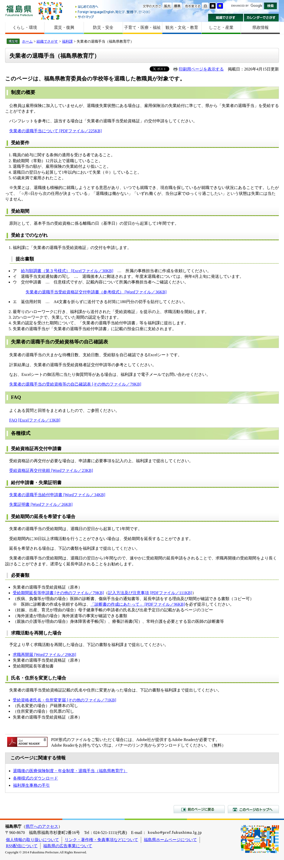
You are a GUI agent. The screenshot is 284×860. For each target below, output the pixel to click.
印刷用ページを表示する (201, 69)
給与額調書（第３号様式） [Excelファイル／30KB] (67, 271)
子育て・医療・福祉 (142, 27)
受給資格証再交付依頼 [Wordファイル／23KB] (51, 470)
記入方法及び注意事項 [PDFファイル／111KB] (150, 593)
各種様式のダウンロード (35, 778)
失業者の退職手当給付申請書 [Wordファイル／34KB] (57, 495)
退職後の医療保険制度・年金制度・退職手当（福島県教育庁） (70, 771)
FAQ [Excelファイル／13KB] (34, 420)
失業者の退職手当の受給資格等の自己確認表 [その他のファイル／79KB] (75, 384)
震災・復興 (64, 27)
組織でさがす (225, 17)
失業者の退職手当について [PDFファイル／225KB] (55, 131)
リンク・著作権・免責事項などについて (101, 840)
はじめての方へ (113, 7)
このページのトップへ (253, 809)
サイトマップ (113, 16)
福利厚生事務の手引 (31, 785)
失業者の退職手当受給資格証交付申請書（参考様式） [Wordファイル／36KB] (96, 292)
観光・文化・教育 (181, 27)
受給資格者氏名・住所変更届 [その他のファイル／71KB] (64, 700)
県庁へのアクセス (42, 826)
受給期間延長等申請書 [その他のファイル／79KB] (58, 593)
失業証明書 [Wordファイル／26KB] (41, 504)
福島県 (19, 11)
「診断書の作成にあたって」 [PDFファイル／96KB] (137, 604)
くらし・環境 (25, 27)
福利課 (67, 41)
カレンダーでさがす (261, 17)
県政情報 (260, 27)
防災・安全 (103, 27)
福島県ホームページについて (170, 840)
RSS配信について (22, 846)
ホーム (27, 41)
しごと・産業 (221, 27)
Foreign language (113, 11)
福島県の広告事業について (67, 846)
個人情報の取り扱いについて (32, 840)
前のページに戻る (199, 809)
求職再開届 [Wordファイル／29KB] (44, 654)
